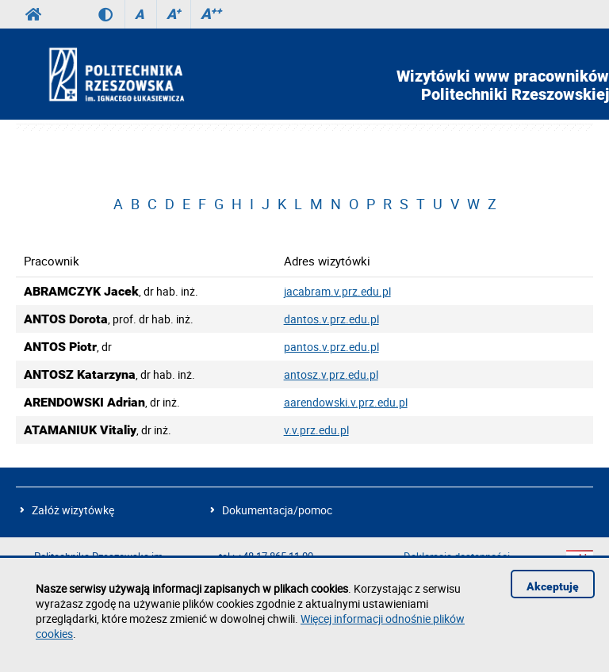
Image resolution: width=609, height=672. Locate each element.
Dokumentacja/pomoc (277, 509)
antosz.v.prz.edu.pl (331, 374)
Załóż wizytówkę (73, 509)
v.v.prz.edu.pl (316, 429)
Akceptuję (553, 586)
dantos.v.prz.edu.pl (331, 318)
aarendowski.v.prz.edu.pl (346, 402)
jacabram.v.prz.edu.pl (337, 291)
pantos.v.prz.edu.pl (331, 346)
